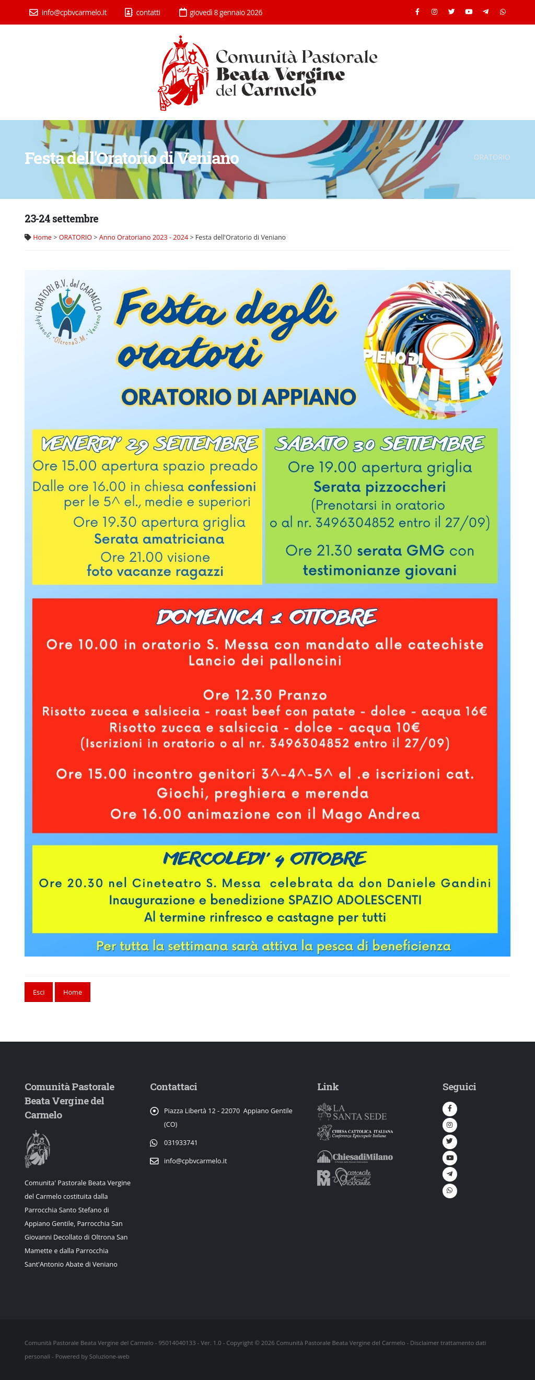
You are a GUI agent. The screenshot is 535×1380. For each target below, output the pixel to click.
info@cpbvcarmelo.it (68, 12)
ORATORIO (75, 237)
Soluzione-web (109, 1356)
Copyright (239, 1343)
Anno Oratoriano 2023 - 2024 (143, 237)
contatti (142, 12)
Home (42, 237)
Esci (39, 992)
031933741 (181, 1142)
